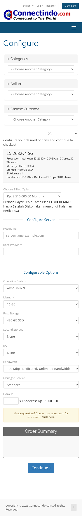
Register (51, 5)
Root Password (12, 245)
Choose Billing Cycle (16, 189)
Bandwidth (10, 362)
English (28, 5)
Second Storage (13, 330)
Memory (8, 297)
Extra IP (8, 394)
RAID (6, 346)
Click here (48, 417)
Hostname (10, 229)
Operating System (14, 281)
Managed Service (14, 378)
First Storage (11, 313)
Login (40, 5)
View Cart (70, 5)
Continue (41, 467)
